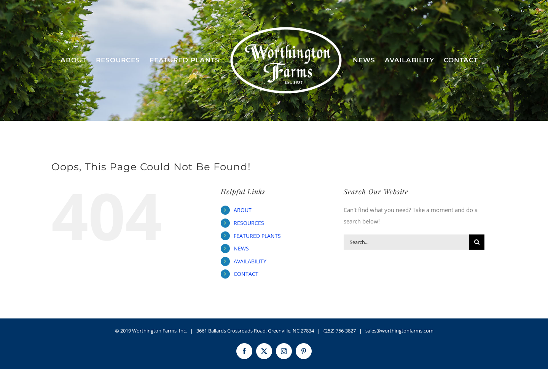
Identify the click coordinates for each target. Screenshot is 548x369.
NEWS (241, 248)
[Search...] (406, 242)
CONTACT (246, 273)
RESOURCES (249, 222)
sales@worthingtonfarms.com (399, 330)
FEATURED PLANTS (257, 235)
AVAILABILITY (250, 261)
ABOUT (243, 210)
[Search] (476, 242)
